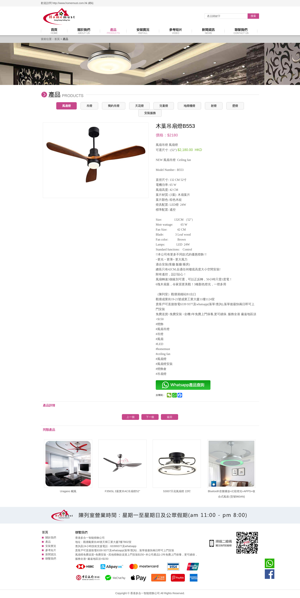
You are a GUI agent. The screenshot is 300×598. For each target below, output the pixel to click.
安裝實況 (50, 545)
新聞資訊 (50, 554)
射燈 (214, 105)
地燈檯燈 (189, 105)
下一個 (150, 417)
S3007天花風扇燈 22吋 (177, 466)
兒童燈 (163, 105)
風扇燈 (66, 105)
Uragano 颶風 (68, 466)
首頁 (57, 39)
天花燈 (139, 105)
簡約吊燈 (113, 105)
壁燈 (235, 105)
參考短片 (50, 550)
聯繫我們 (50, 558)
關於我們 (50, 537)
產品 (48, 541)
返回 (169, 417)
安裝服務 (150, 113)
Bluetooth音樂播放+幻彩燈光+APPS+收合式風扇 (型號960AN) (231, 469)
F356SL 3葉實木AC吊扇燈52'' (122, 466)
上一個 (130, 417)
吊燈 (89, 105)
